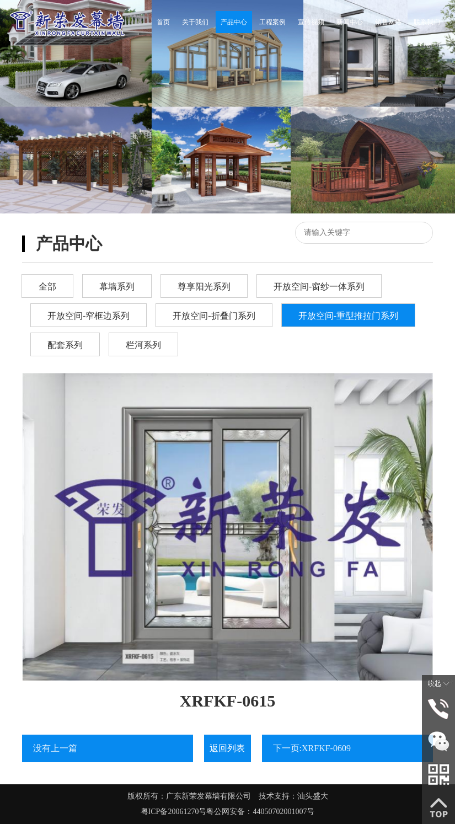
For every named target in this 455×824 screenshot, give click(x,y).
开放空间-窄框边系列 (88, 315)
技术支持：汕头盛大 (293, 796)
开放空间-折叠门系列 (214, 315)
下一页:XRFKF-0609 (312, 748)
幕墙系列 (117, 286)
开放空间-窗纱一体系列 (319, 286)
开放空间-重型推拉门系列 (348, 315)
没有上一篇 (55, 748)
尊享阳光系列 (204, 286)
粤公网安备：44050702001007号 (260, 811)
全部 (47, 286)
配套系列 (65, 345)
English (430, 44)
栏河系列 (143, 345)
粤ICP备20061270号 (174, 811)
